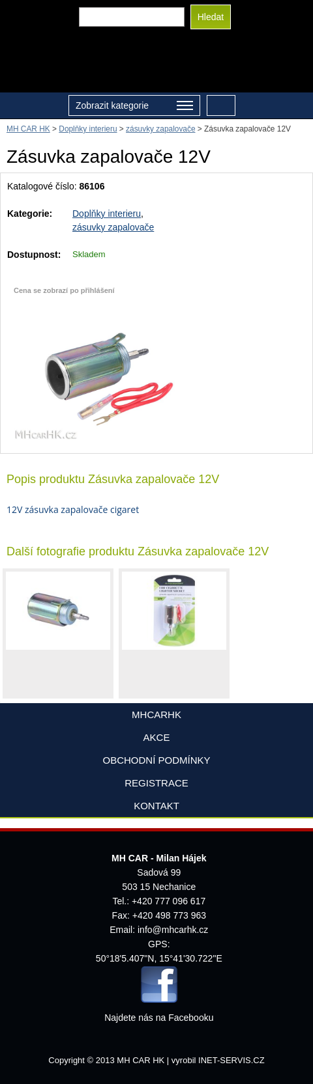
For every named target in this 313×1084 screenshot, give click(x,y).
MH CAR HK (28, 128)
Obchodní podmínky (156, 760)
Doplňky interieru (106, 213)
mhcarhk (156, 714)
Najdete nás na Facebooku (158, 1017)
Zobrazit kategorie (134, 106)
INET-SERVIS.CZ (231, 1060)
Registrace (156, 782)
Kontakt (156, 805)
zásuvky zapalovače (113, 227)
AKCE (156, 737)
